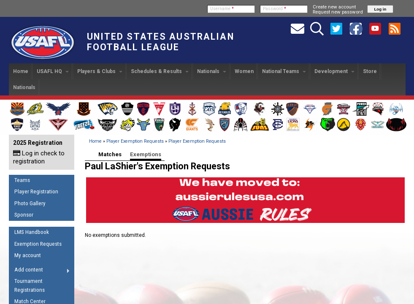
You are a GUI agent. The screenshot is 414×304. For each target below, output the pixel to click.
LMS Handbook (31, 232)
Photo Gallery (30, 203)
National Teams (284, 71)
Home (20, 71)
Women (244, 71)
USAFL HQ (53, 71)
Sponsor (23, 215)
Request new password (338, 12)
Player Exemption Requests (135, 141)
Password (274, 8)
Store (370, 71)
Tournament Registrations (29, 285)
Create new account (334, 7)
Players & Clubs (99, 71)
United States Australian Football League (160, 41)
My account (27, 255)
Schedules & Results (160, 71)
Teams (22, 180)
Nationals (211, 71)
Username (222, 8)
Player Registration (36, 191)
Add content (39, 271)
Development (334, 71)
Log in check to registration (39, 157)
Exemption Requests (38, 244)
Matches (110, 154)
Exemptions (145, 154)
